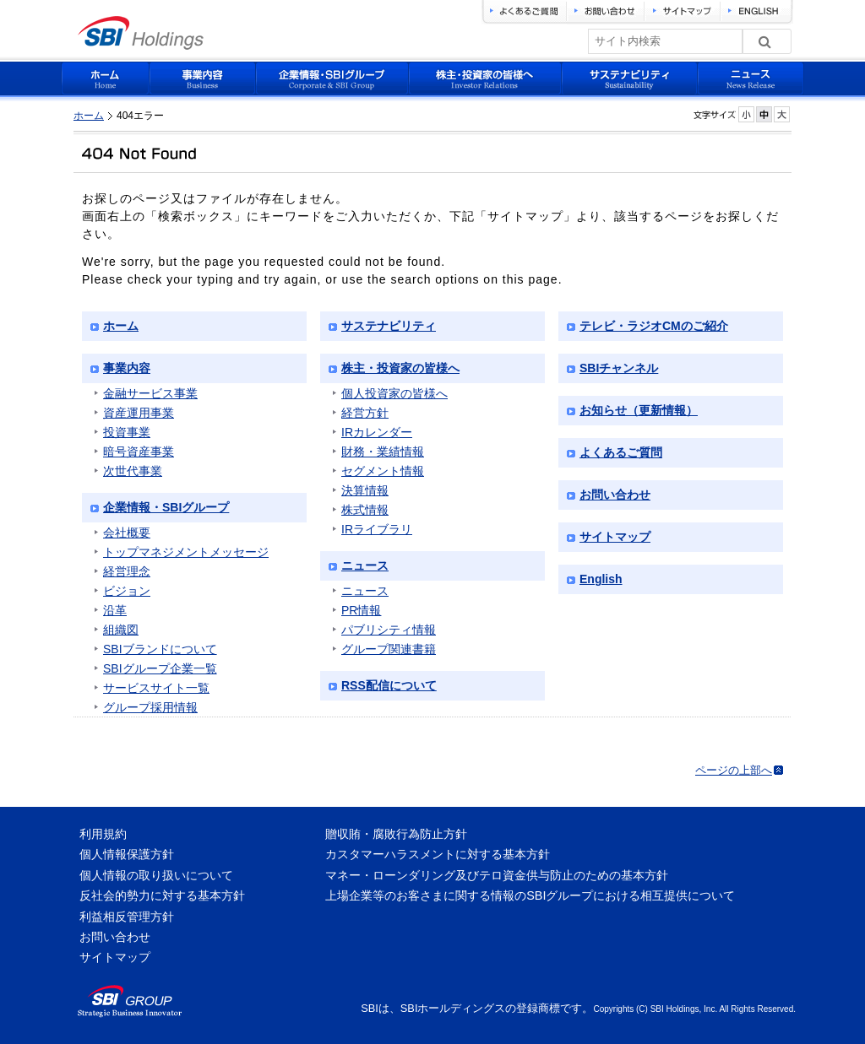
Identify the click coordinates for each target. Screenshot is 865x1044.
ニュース (365, 565)
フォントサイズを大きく (782, 114)
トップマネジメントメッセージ (186, 552)
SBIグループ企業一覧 (160, 668)
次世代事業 (132, 471)
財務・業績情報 (382, 451)
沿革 (115, 610)
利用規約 (103, 834)
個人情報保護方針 (126, 854)
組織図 (121, 629)
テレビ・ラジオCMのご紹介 (653, 326)
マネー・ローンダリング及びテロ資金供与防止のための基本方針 (496, 875)
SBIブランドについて (160, 649)
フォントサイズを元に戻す (764, 114)
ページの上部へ (733, 770)
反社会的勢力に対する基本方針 (162, 895)
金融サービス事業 (150, 393)
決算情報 (365, 490)
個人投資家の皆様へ (394, 393)
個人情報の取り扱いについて (156, 875)
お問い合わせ (614, 494)
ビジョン (126, 591)
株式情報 (365, 510)
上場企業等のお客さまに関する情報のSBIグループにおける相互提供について (530, 895)
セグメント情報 (382, 471)
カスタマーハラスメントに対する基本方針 (437, 854)
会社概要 (126, 532)
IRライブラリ (376, 529)
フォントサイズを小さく (746, 114)
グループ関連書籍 (388, 649)
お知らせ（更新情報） (638, 410)
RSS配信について (389, 685)
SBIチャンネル (618, 368)
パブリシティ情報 (388, 629)
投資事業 (126, 432)
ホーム (88, 116)
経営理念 (126, 571)
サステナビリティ (388, 326)
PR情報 (361, 610)
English (601, 579)
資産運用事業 (138, 412)
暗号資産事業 (138, 451)
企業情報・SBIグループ (166, 507)
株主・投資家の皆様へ (400, 368)
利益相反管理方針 (126, 916)
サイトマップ (614, 537)
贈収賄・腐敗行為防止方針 (396, 834)
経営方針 (365, 412)
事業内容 (126, 368)
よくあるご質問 (620, 452)
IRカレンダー (376, 432)
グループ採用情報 (150, 707)
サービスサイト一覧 (156, 688)
